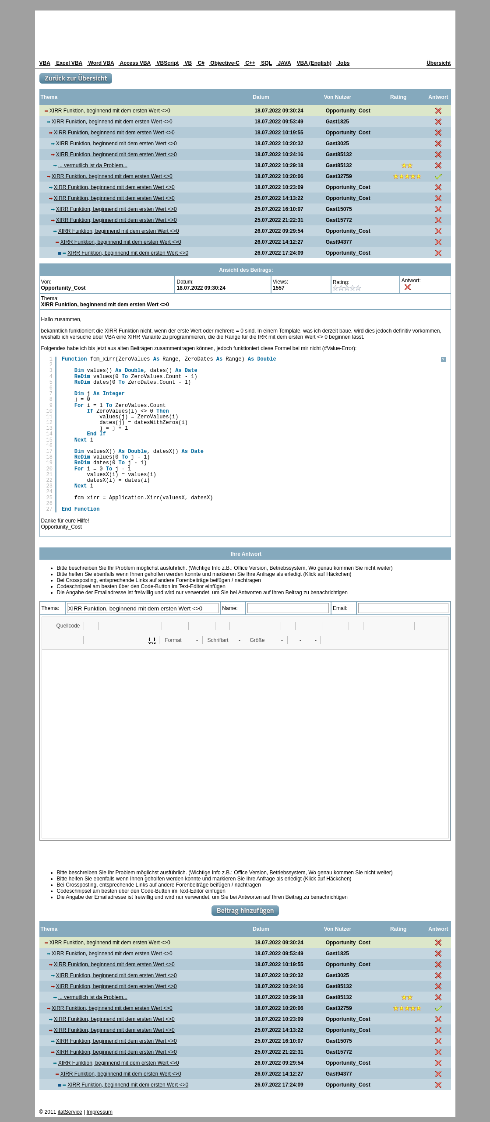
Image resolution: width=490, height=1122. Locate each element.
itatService (70, 1112)
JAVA (283, 63)
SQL (266, 63)
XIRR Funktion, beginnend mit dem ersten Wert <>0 (112, 122)
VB (187, 63)
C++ (249, 63)
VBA (44, 63)
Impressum (100, 1112)
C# (200, 63)
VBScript (167, 63)
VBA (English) (314, 63)
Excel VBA (68, 63)
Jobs (342, 63)
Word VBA (100, 63)
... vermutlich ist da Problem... (92, 165)
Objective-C (224, 63)
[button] (64, 625)
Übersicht (439, 63)
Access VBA (135, 63)
